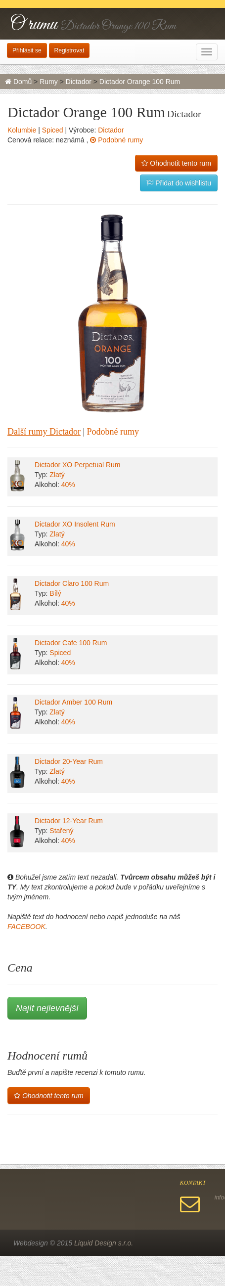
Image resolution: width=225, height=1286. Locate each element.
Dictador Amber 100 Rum (73, 702)
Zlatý (56, 475)
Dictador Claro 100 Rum (72, 583)
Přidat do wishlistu (178, 183)
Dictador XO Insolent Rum (75, 524)
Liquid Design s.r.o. (103, 1243)
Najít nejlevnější (47, 1008)
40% (68, 484)
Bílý (55, 593)
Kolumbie (21, 130)
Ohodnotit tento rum (176, 163)
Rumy (49, 82)
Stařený (61, 831)
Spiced (52, 130)
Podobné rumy (116, 140)
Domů (18, 82)
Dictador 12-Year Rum (69, 821)
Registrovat (69, 50)
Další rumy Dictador (44, 432)
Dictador (78, 82)
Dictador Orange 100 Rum (139, 82)
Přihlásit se (27, 50)
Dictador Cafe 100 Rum (71, 643)
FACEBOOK (26, 927)
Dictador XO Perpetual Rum (78, 465)
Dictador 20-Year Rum (69, 761)
